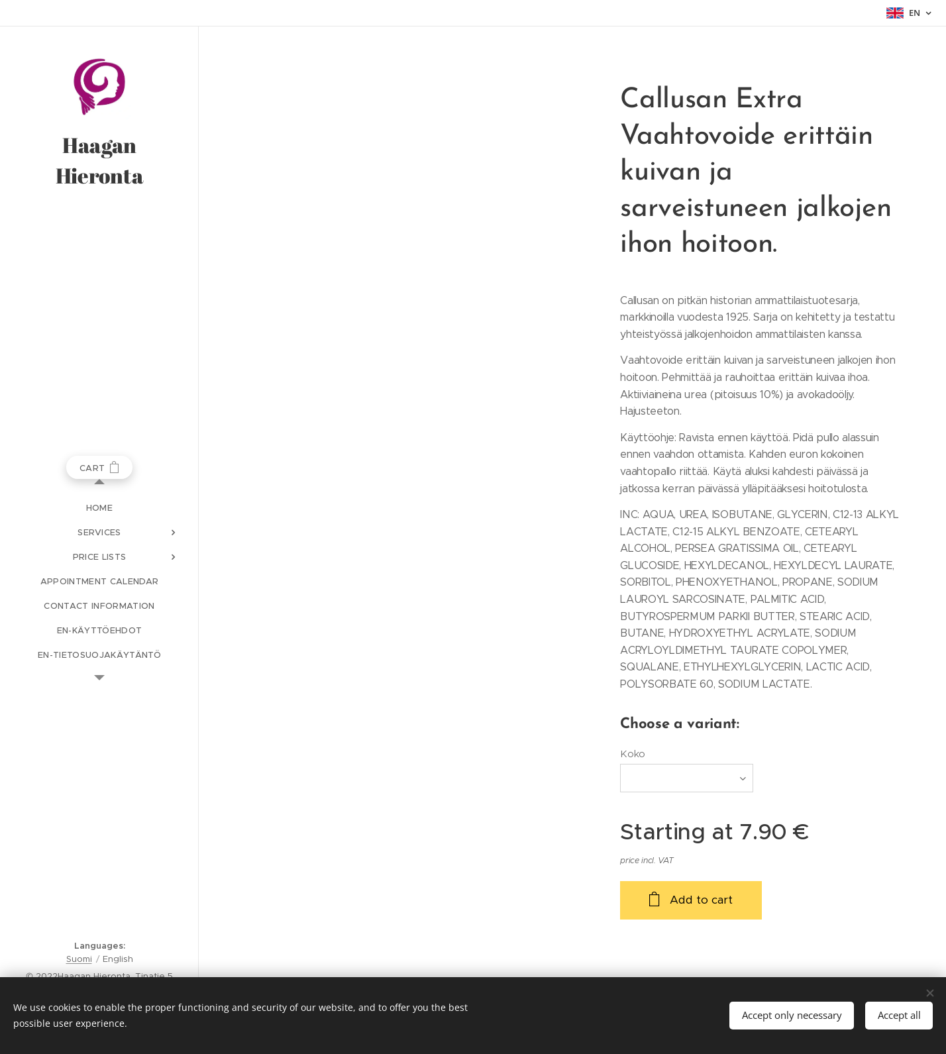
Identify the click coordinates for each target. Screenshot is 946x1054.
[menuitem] (99, 507)
